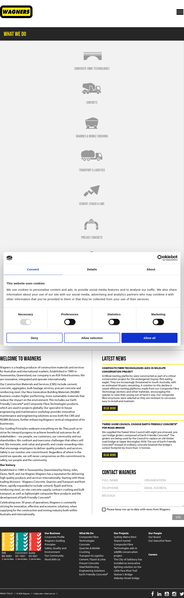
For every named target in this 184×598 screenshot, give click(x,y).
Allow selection (92, 337)
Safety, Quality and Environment (55, 550)
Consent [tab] (33, 269)
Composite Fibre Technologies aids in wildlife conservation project (126, 550)
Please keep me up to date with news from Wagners (138, 509)
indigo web (38, 593)
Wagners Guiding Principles (55, 542)
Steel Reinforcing (89, 567)
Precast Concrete (89, 563)
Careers (152, 554)
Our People (155, 533)
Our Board (154, 537)
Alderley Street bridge (126, 578)
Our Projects (121, 533)
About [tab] (151, 269)
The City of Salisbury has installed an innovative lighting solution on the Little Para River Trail (128, 565)
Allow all (149, 337)
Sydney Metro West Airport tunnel (125, 538)
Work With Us (52, 559)
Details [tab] (92, 269)
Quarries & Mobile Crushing (89, 550)
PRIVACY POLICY (6, 593)
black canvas (50, 593)
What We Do (86, 533)
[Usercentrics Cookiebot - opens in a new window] (160, 258)
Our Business (52, 533)
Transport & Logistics (91, 555)
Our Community (54, 555)
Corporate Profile (54, 537)
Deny (34, 337)
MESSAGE (143, 499)
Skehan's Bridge (123, 574)
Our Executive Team (159, 540)
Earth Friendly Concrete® (93, 574)
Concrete (84, 544)
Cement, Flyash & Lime (92, 559)
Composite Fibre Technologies (88, 538)
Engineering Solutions (92, 570)
